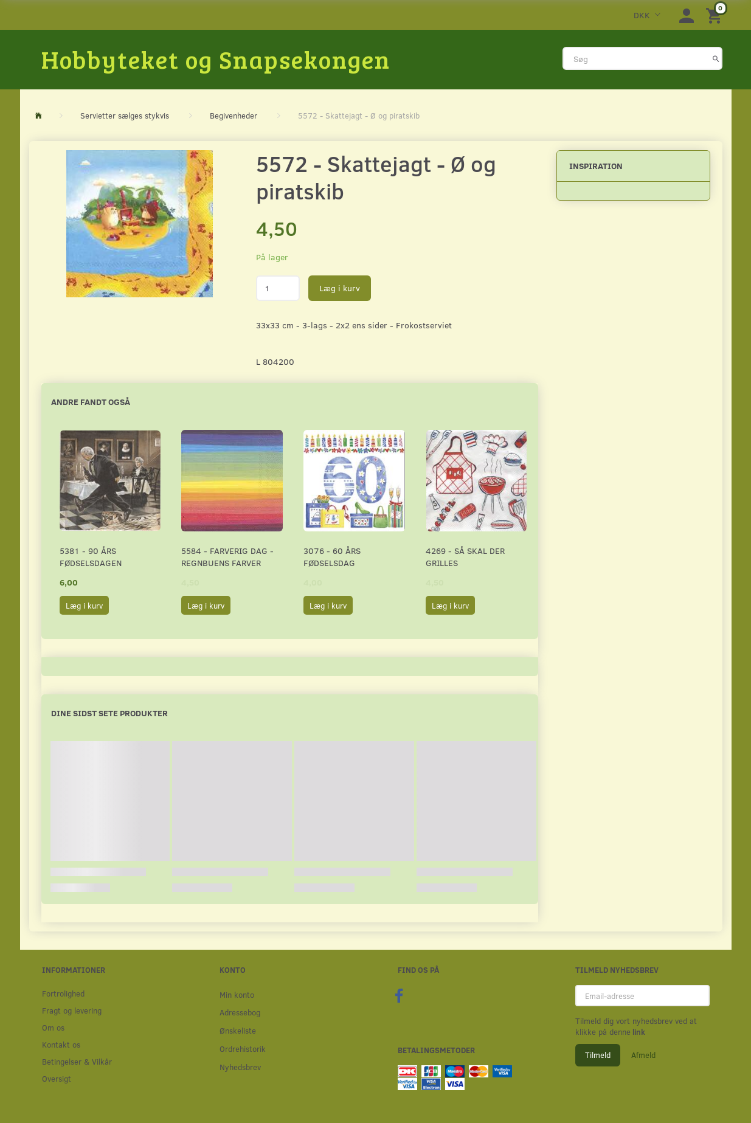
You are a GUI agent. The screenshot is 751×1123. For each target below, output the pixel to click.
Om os (53, 1027)
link (638, 1031)
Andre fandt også (90, 401)
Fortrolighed (63, 993)
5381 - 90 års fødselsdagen (91, 556)
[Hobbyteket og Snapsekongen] (215, 59)
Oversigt (56, 1078)
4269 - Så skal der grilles (465, 556)
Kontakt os (61, 1044)
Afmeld (643, 1054)
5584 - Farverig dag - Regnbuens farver (227, 556)
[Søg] (716, 58)
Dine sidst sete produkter (109, 713)
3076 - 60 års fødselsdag (332, 556)
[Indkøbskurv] (716, 15)
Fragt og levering (72, 1010)
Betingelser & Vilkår (77, 1061)
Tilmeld (598, 1054)
